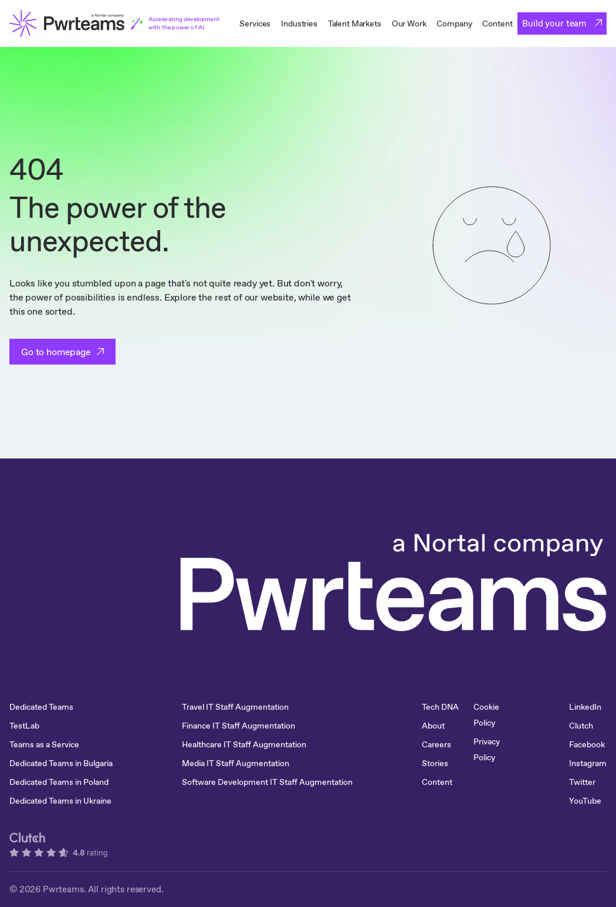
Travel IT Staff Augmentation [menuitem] (235, 707)
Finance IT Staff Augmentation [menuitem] (238, 725)
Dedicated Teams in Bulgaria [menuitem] (61, 763)
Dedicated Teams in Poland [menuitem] (59, 782)
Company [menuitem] (454, 23)
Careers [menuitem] (436, 744)
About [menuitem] (433, 725)
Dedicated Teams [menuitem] (41, 707)
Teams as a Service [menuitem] (44, 744)
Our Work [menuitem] (409, 23)
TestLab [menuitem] (24, 725)
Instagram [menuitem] (588, 763)
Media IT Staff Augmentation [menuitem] (235, 763)
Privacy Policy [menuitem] (486, 749)
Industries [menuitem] (299, 23)
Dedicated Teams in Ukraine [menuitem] (60, 801)
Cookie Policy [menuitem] (486, 715)
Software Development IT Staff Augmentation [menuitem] (267, 782)
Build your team (555, 23)
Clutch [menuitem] (581, 725)
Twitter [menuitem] (582, 782)
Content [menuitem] (497, 23)
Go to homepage (56, 351)
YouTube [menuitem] (585, 801)
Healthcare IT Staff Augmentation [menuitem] (244, 744)
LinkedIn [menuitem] (585, 707)
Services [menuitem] (254, 23)
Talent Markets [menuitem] (354, 23)
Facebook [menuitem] (587, 744)
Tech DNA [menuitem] (440, 707)
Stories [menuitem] (435, 763)
